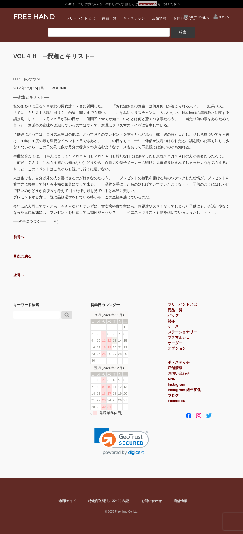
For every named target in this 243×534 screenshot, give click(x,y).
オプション (177, 348)
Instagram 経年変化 (184, 390)
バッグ (173, 315)
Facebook (176, 401)
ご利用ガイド (66, 501)
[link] (121, 441)
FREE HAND (34, 17)
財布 (171, 321)
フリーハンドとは (80, 18)
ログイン (224, 17)
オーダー (175, 343)
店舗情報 (159, 18)
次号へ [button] (18, 275)
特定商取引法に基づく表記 (108, 501)
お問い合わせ (184, 18)
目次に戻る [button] (22, 256)
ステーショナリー (182, 332)
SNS (205, 18)
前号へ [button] (18, 237)
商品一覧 (109, 18)
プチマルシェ (179, 337)
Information (148, 4)
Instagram (176, 384)
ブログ (173, 395)
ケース (173, 326)
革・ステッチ (134, 18)
